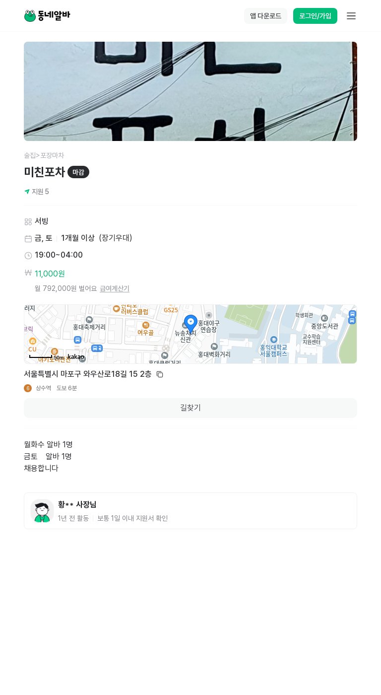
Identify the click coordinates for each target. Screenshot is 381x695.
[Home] (47, 16)
